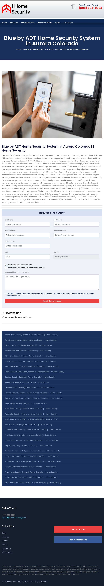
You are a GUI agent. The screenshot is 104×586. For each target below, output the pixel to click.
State (56, 252)
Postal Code (9, 241)
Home (4, 22)
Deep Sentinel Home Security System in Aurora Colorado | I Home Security (34, 371)
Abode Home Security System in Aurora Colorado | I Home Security (31, 335)
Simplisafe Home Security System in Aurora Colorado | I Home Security (33, 461)
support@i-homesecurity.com (18, 317)
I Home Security (18, 581)
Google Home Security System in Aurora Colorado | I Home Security (32, 456)
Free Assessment (78, 539)
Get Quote (68, 22)
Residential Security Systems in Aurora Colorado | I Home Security (31, 414)
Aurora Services (27, 22)
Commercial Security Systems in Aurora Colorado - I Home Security (31, 477)
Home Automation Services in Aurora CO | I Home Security (28, 350)
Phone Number (60, 231)
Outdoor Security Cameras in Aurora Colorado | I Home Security (30, 377)
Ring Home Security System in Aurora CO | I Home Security (28, 445)
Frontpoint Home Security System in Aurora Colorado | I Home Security (33, 430)
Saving (58, 22)
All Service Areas (45, 22)
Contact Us (6, 548)
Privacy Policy (7, 552)
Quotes (5, 541)
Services (5, 545)
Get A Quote (78, 529)
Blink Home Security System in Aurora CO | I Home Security (28, 345)
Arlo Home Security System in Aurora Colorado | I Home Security (30, 435)
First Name (9, 220)
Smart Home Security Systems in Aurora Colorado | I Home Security (32, 366)
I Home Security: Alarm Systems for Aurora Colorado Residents (30, 387)
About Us (14, 22)
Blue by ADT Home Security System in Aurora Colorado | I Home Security (34, 398)
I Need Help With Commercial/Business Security (26, 268)
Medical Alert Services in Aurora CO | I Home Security (26, 403)
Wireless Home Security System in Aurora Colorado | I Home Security (32, 451)
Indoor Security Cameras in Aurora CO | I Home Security (27, 382)
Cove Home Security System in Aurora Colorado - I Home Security (31, 340)
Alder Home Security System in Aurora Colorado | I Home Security (31, 419)
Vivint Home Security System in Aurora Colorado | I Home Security (31, 408)
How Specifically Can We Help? (17, 272)
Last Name (58, 220)
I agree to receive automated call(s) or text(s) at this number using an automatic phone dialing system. (50, 294)
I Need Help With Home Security (19, 265)
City (6, 252)
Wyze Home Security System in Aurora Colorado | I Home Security (31, 472)
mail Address (10, 231)
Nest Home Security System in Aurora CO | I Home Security (28, 424)
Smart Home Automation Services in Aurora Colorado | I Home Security (33, 482)
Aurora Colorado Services (33, 49)
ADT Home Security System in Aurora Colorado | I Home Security (30, 356)
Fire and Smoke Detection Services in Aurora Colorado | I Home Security (33, 393)
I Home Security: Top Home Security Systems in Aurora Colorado (30, 361)
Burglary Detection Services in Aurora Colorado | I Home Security (30, 466)
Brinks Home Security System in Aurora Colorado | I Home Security (31, 440)
